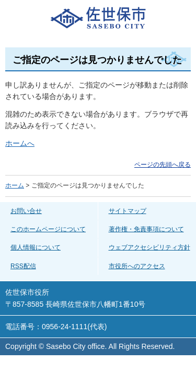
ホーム (14, 185)
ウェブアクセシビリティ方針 (149, 247)
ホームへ (19, 143)
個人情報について (35, 247)
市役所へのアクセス (137, 266)
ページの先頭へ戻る (162, 164)
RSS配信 (23, 266)
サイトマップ (127, 211)
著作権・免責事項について (146, 229)
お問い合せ (26, 211)
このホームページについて (48, 229)
